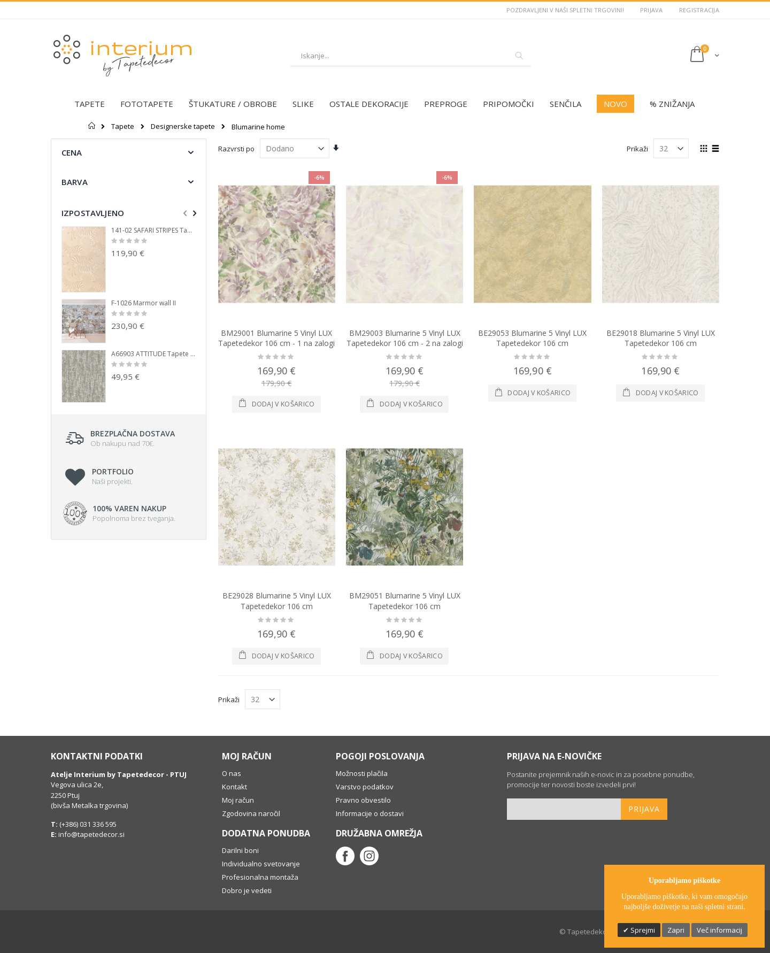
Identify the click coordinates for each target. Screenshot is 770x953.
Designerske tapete (183, 126)
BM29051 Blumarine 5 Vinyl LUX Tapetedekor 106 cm (404, 600)
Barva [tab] (74, 181)
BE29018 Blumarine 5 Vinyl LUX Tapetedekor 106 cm (660, 338)
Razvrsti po (236, 148)
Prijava (651, 10)
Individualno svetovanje (261, 864)
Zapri (675, 930)
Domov (92, 126)
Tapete (122, 126)
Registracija (699, 10)
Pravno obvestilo (363, 800)
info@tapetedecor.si (91, 834)
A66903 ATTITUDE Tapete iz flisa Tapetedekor (153, 354)
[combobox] (410, 55)
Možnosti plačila (362, 773)
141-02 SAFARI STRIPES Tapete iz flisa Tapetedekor (153, 230)
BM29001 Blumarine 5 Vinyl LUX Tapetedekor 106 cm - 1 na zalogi (276, 338)
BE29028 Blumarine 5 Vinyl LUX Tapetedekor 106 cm (276, 600)
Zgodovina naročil (251, 813)
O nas (231, 773)
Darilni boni (240, 850)
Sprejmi (642, 930)
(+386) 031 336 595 (87, 824)
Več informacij (719, 930)
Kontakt (234, 786)
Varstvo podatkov (365, 786)
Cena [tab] (71, 152)
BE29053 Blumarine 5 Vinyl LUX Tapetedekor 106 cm (532, 338)
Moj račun (238, 800)
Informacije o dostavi (370, 813)
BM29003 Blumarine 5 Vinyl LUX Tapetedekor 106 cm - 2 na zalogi (404, 338)
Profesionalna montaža (260, 877)
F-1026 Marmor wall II (143, 303)
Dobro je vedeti (247, 890)
